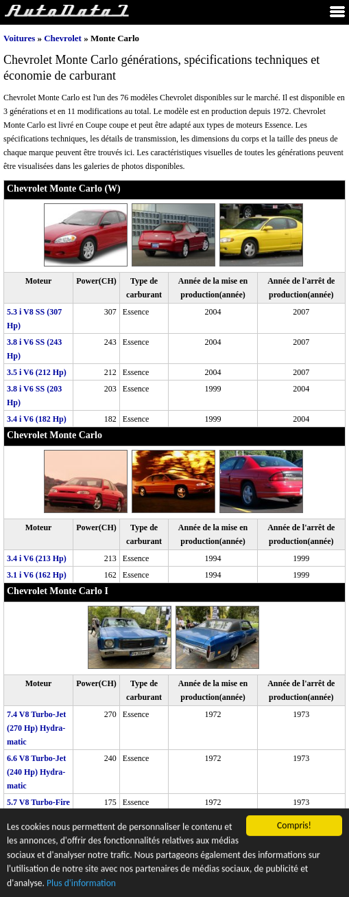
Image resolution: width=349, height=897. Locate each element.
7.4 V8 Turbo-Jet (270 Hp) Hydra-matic (36, 728)
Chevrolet (63, 38)
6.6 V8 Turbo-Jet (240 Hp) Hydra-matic (36, 772)
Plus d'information (81, 884)
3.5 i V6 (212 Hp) (37, 372)
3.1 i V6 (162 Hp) (37, 575)
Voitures (19, 38)
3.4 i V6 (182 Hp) (37, 419)
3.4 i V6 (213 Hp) (37, 558)
